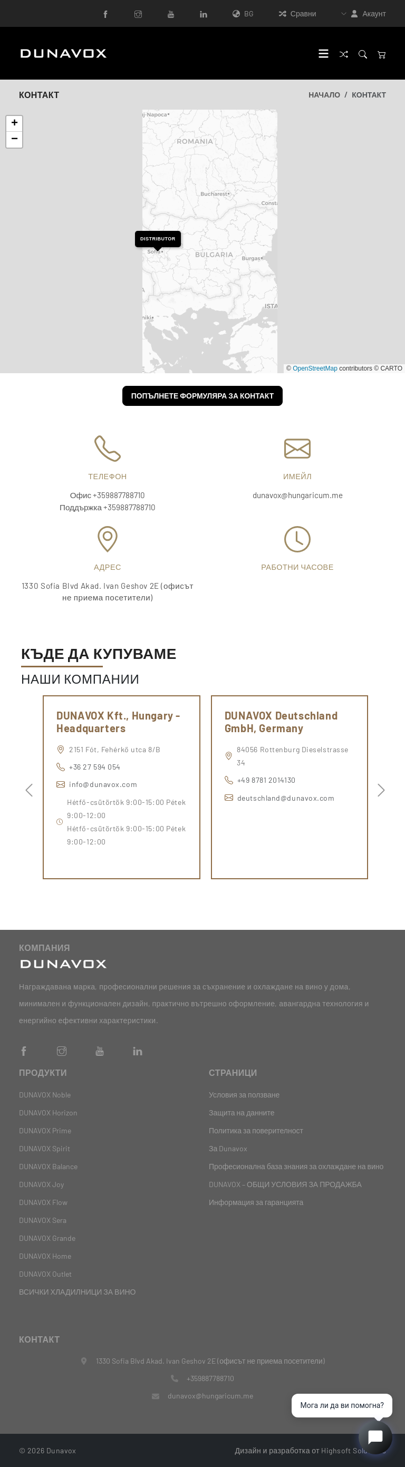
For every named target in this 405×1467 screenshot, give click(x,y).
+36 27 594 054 (95, 766)
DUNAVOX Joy (41, 1184)
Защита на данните (241, 1112)
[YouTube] (171, 13)
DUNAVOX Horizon (48, 1112)
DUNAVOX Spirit (44, 1148)
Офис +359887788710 (107, 495)
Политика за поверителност (256, 1130)
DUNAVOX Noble (45, 1094)
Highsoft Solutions (353, 1449)
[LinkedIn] (203, 13)
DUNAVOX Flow (43, 1202)
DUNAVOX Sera (42, 1220)
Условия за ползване (244, 1094)
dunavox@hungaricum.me (298, 495)
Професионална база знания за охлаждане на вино (296, 1166)
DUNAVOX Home (45, 1255)
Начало (324, 94)
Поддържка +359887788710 (108, 507)
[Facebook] (105, 13)
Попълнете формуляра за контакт (203, 395)
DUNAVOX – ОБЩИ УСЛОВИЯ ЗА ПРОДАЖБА (285, 1184)
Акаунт (374, 13)
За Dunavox (228, 1148)
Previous (26, 787)
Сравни (297, 13)
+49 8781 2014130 (266, 779)
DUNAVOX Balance (48, 1166)
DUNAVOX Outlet (45, 1273)
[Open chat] (375, 1437)
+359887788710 (210, 1378)
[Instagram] (138, 13)
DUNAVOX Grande (47, 1237)
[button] (158, 239)
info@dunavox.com (103, 784)
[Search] (363, 53)
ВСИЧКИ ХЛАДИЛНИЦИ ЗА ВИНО (77, 1291)
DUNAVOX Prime (45, 1130)
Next (378, 787)
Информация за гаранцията (256, 1202)
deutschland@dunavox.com (286, 797)
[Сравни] (344, 52)
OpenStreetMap (315, 368)
